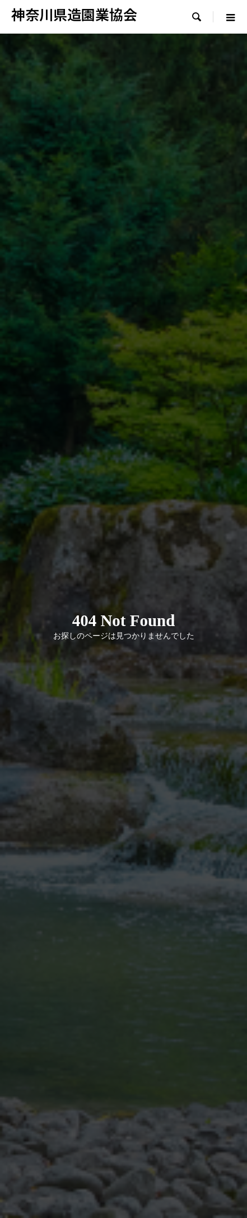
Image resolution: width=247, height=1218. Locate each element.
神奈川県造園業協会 (74, 14)
